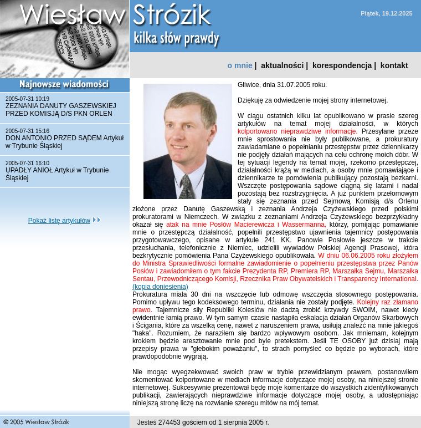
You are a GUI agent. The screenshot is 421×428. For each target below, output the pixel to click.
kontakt (394, 65)
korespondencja (342, 65)
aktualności (282, 65)
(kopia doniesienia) (160, 287)
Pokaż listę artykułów (59, 221)
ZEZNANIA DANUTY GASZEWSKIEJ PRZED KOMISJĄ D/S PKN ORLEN (61, 110)
